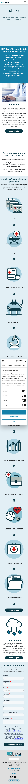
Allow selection (14, 416)
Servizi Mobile (14, 426)
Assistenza (14, 759)
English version (14, 780)
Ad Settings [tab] (17, 365)
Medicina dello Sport (14, 529)
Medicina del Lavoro (14, 494)
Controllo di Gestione (14, 460)
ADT (14, 253)
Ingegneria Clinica (14, 357)
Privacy (14, 773)
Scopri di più (14, 131)
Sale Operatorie (14, 322)
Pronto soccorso (14, 563)
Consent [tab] (4, 365)
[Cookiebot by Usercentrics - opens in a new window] (16, 361)
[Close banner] (25, 361)
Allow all (14, 411)
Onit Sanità (18, 756)
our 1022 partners (11, 373)
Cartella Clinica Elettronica (14, 288)
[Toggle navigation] (25, 2)
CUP (14, 219)
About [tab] (24, 365)
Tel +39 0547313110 (14, 769)
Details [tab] (10, 365)
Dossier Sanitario (14, 598)
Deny (14, 421)
